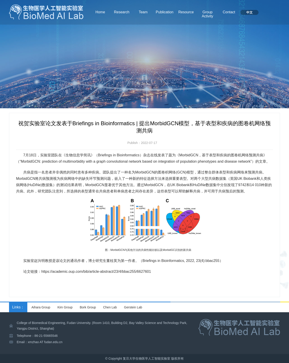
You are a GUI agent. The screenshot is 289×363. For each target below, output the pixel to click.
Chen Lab (110, 307)
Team (143, 12)
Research (121, 12)
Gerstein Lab (133, 307)
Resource (186, 12)
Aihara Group (40, 307)
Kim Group (64, 307)
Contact (229, 12)
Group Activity (207, 14)
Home (100, 12)
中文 (249, 12)
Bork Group (88, 307)
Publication (164, 12)
